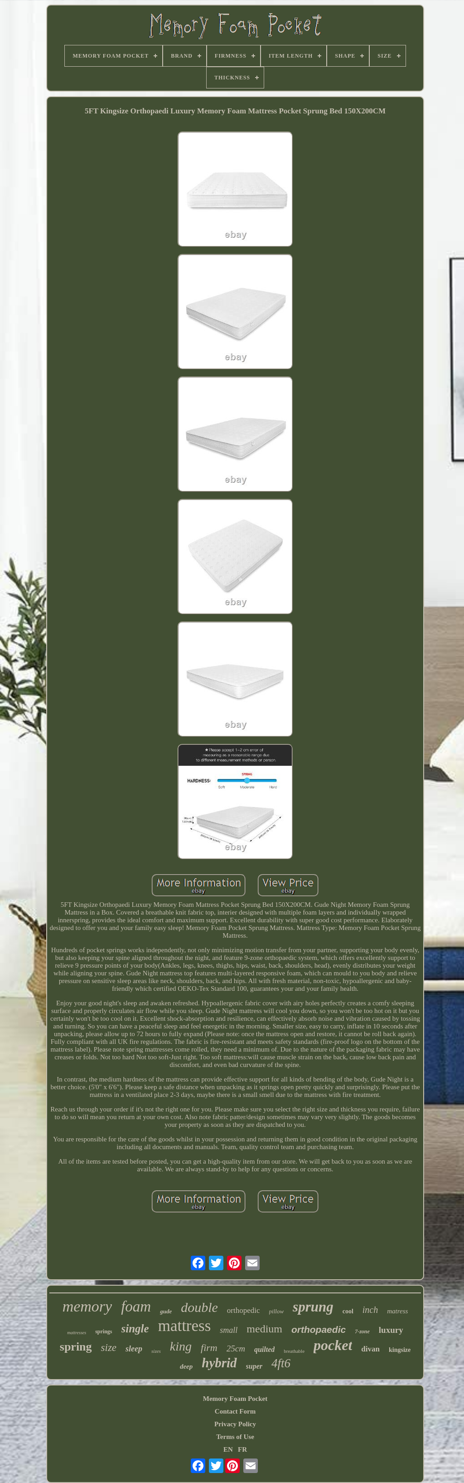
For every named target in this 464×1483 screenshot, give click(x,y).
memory (87, 1306)
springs (103, 1331)
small (228, 1330)
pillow (276, 1311)
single (135, 1328)
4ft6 (280, 1363)
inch (370, 1310)
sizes (156, 1351)
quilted (264, 1349)
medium (264, 1329)
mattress (184, 1326)
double (199, 1307)
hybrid (219, 1363)
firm (209, 1347)
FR (242, 1449)
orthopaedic (318, 1329)
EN (228, 1449)
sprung (313, 1307)
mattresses (76, 1332)
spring (76, 1346)
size (109, 1347)
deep (186, 1366)
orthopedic (243, 1310)
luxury (391, 1330)
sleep (134, 1348)
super (254, 1366)
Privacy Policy (235, 1424)
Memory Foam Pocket (235, 1398)
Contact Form (235, 1411)
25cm (236, 1348)
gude (166, 1311)
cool (348, 1311)
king (181, 1346)
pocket (333, 1345)
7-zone (362, 1331)
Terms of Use (235, 1436)
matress (397, 1311)
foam (136, 1306)
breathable (294, 1351)
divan (370, 1349)
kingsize (400, 1349)
